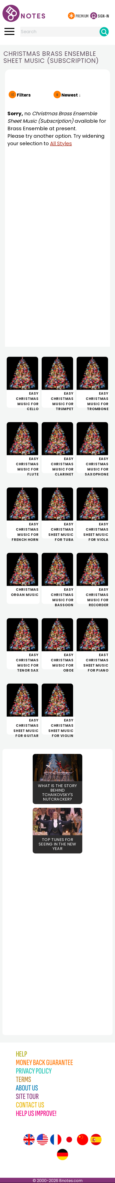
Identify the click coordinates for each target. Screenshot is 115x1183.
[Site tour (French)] (56, 1139)
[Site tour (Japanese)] (69, 1139)
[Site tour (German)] (62, 1154)
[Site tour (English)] (29, 1139)
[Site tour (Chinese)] (82, 1139)
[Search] (104, 31)
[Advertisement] (30, 933)
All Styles (61, 143)
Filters (24, 95)
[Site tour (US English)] (42, 1139)
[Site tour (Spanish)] (96, 1139)
